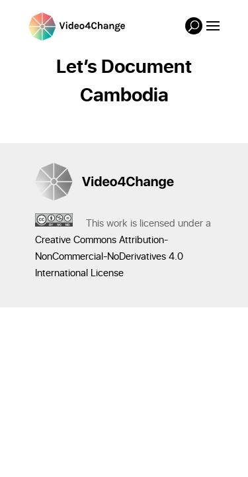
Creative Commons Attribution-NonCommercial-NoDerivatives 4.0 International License (109, 257)
